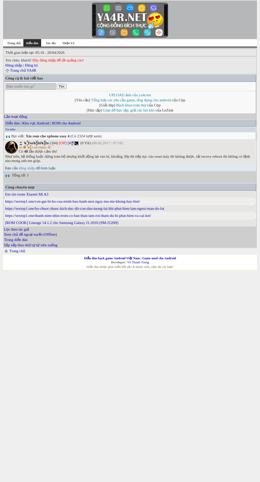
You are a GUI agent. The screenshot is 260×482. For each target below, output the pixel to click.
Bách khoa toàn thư (131, 105)
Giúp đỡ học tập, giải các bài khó (129, 110)
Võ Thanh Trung (138, 262)
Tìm (61, 86)
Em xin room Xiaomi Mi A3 (26, 194)
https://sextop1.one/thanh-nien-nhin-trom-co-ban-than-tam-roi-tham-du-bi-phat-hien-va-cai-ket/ (78, 216)
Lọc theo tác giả (16, 229)
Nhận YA (68, 43)
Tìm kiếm (10, 129)
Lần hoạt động (15, 117)
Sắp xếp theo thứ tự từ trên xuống (30, 245)
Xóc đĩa (51, 43)
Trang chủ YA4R (23, 70)
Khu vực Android (35, 123)
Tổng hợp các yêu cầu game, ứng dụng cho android (131, 100)
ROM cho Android (66, 123)
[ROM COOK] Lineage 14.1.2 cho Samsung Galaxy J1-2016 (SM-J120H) (62, 223)
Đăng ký (31, 65)
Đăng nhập (13, 65)
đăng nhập (27, 168)
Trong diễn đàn (15, 240)
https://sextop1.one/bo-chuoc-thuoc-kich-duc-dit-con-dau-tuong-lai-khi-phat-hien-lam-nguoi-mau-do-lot (84, 208)
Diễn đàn (12, 123)
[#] (70, 143)
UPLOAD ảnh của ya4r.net (130, 95)
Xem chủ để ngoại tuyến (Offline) (30, 234)
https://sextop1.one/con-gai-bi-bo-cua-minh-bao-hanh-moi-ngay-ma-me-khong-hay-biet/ (72, 201)
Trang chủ (14, 43)
